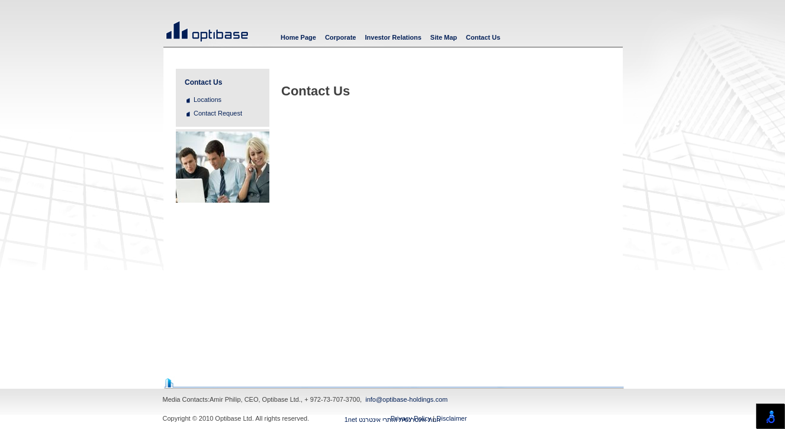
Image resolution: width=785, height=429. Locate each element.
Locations (207, 99)
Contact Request (218, 113)
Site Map (443, 37)
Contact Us (483, 37)
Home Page (298, 37)
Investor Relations (393, 37)
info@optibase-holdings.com (406, 399)
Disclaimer (451, 418)
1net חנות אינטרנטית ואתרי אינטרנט (393, 419)
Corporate (340, 37)
